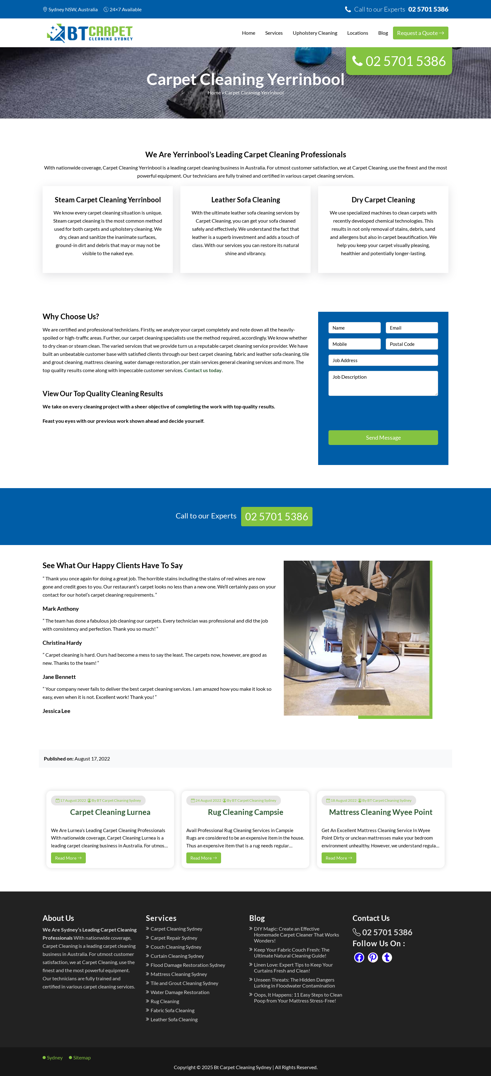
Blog (383, 33)
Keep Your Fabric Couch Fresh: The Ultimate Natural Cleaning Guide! (291, 952)
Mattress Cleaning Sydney (179, 974)
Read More (68, 858)
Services (274, 33)
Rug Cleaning (165, 1001)
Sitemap (82, 1057)
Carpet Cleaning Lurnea (110, 811)
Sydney (55, 1057)
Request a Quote (420, 32)
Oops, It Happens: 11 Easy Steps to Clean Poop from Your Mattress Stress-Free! (298, 997)
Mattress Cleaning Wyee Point (380, 811)
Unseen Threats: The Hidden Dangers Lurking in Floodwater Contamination (294, 982)
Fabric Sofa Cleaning (172, 1010)
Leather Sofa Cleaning (174, 1019)
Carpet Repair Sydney (174, 938)
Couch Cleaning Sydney (176, 947)
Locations (357, 33)
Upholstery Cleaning (315, 33)
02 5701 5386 (401, 9)
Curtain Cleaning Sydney (177, 956)
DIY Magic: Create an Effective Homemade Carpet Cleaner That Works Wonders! (296, 934)
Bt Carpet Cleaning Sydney (242, 1067)
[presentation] (365, 410)
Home (248, 33)
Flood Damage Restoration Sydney (188, 965)
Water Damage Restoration (180, 992)
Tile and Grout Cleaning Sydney (184, 983)
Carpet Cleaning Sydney (176, 929)
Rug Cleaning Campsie (245, 811)
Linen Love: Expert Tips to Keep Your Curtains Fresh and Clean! (293, 967)
